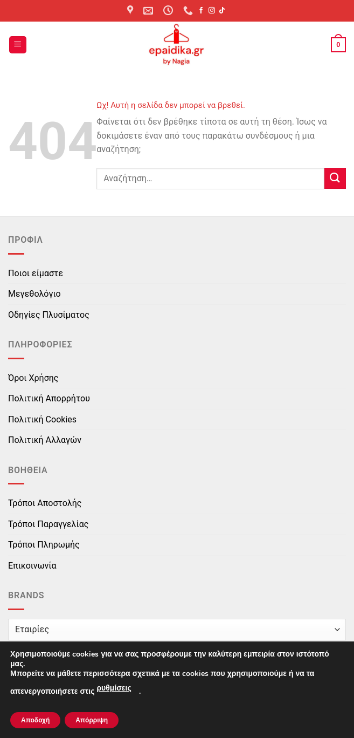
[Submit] (335, 178)
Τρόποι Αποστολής (44, 503)
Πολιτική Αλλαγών (44, 440)
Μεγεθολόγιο (34, 294)
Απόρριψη (91, 720)
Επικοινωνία (32, 566)
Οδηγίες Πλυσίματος (48, 315)
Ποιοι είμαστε (35, 273)
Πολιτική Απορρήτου (49, 398)
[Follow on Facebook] (201, 11)
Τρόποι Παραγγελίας (48, 524)
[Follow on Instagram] (212, 11)
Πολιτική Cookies (42, 419)
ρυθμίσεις (113, 688)
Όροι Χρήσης (33, 378)
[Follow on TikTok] (222, 11)
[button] (17, 45)
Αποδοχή (35, 720)
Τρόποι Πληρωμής (44, 544)
